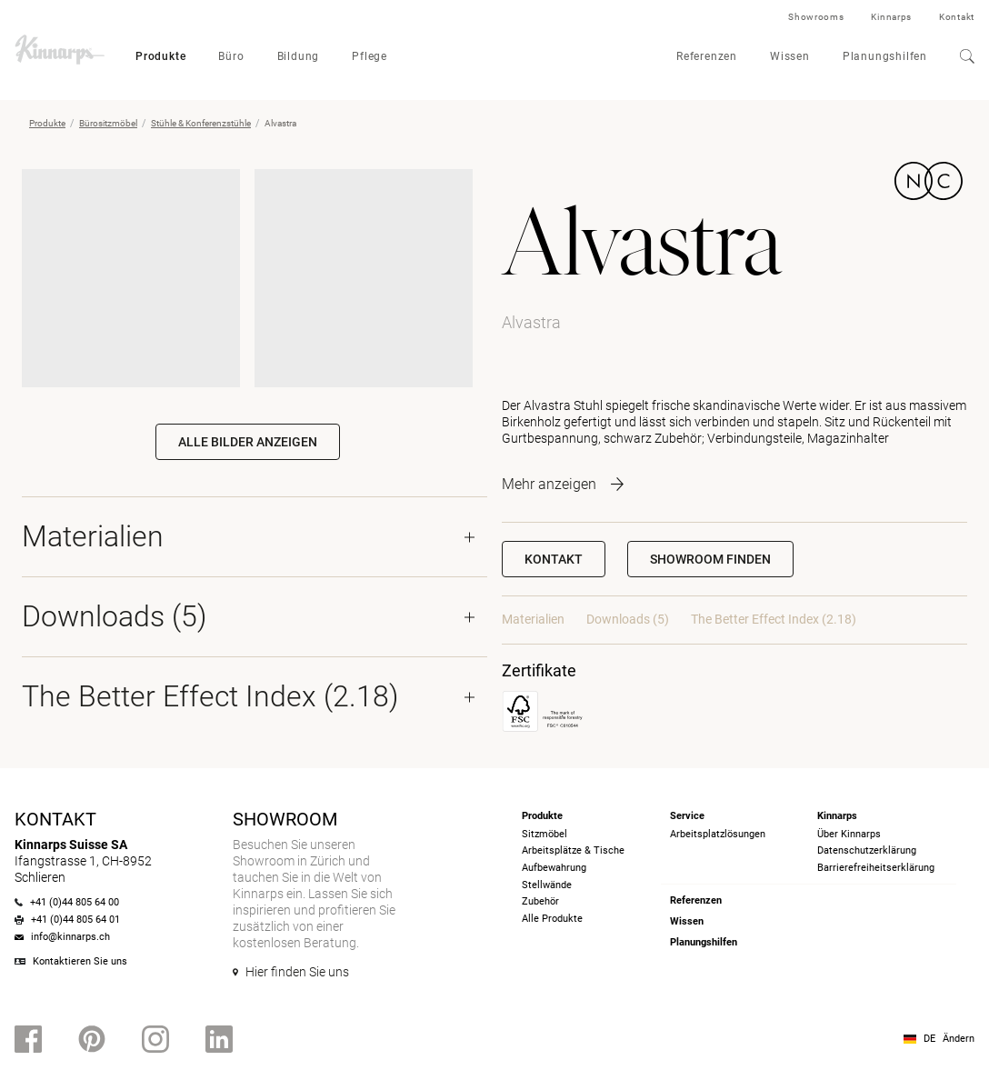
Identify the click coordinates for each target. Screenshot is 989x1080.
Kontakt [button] (553, 559)
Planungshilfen (885, 56)
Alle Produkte (552, 919)
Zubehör (540, 901)
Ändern (958, 1039)
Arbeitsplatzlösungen (717, 834)
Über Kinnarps (849, 834)
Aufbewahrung (554, 868)
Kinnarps (891, 17)
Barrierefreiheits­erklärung (875, 868)
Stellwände (547, 885)
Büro (231, 56)
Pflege (369, 56)
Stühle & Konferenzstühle (201, 123)
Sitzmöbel (544, 834)
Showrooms (816, 17)
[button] (710, 559)
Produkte (160, 56)
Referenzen (706, 56)
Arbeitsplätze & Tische (573, 850)
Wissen (790, 56)
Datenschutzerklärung (866, 850)
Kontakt (956, 17)
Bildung (298, 56)
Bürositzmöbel (108, 123)
